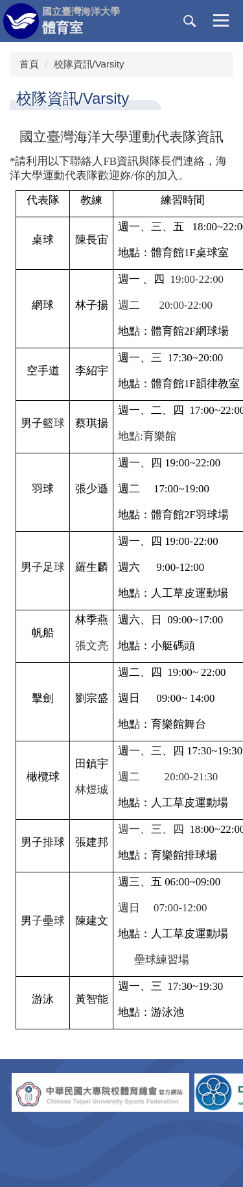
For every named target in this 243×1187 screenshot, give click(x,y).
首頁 (29, 63)
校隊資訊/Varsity (89, 63)
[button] (190, 21)
